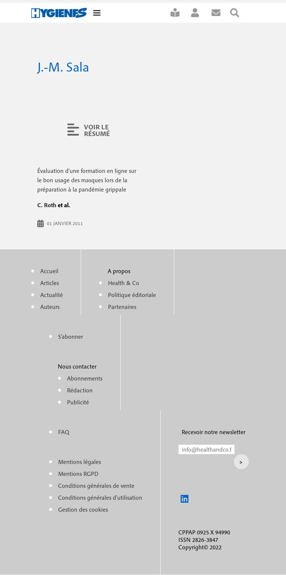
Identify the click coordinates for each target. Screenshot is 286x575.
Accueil (49, 271)
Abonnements (84, 378)
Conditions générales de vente (96, 485)
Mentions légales (79, 461)
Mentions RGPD (78, 473)
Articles (49, 283)
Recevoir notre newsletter (213, 432)
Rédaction (80, 390)
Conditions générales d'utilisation (100, 497)
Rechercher (239, 12)
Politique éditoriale (132, 294)
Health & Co (123, 283)
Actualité (51, 294)
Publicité (78, 402)
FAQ (63, 432)
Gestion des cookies (83, 509)
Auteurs (50, 306)
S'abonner (180, 12)
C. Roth (46, 205)
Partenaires (122, 306)
